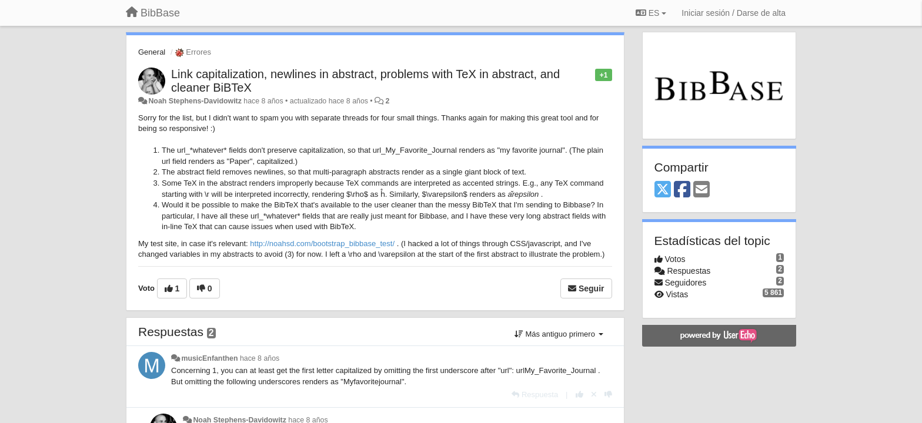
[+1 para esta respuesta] (579, 394)
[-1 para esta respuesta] (608, 394)
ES (651, 13)
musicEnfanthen (209, 358)
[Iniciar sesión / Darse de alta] (733, 13)
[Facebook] (682, 190)
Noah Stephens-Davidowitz (194, 101)
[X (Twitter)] (662, 190)
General (151, 52)
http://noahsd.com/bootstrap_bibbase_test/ (322, 243)
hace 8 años (259, 358)
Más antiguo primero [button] (559, 334)
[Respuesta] (535, 394)
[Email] (701, 190)
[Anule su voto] (594, 394)
